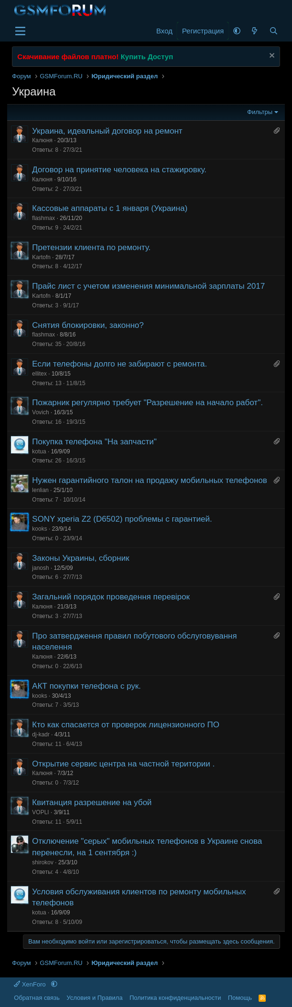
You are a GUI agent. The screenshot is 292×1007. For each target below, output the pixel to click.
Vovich (40, 412)
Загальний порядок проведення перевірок (110, 596)
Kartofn (41, 257)
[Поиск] (273, 31)
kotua (39, 451)
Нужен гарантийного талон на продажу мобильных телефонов (149, 480)
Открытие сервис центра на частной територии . (123, 763)
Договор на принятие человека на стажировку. (119, 169)
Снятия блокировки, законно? (88, 325)
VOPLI (40, 812)
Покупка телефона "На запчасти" (94, 441)
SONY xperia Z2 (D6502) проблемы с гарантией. (122, 519)
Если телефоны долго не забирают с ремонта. (119, 363)
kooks (39, 528)
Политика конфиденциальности (175, 997)
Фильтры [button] (259, 111)
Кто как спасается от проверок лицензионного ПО (125, 724)
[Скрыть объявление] (271, 57)
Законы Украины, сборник (80, 558)
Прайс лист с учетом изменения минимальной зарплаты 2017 (148, 286)
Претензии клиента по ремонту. (91, 247)
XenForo (30, 984)
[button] (237, 31)
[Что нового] (254, 31)
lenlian (40, 490)
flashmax (43, 218)
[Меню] (20, 31)
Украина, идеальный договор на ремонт (107, 131)
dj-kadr (41, 734)
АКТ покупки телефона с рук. (86, 686)
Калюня (42, 140)
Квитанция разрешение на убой (92, 802)
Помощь (240, 997)
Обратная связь (37, 997)
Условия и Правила (95, 997)
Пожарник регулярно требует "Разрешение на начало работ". (147, 402)
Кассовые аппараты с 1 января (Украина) (110, 208)
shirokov (42, 862)
